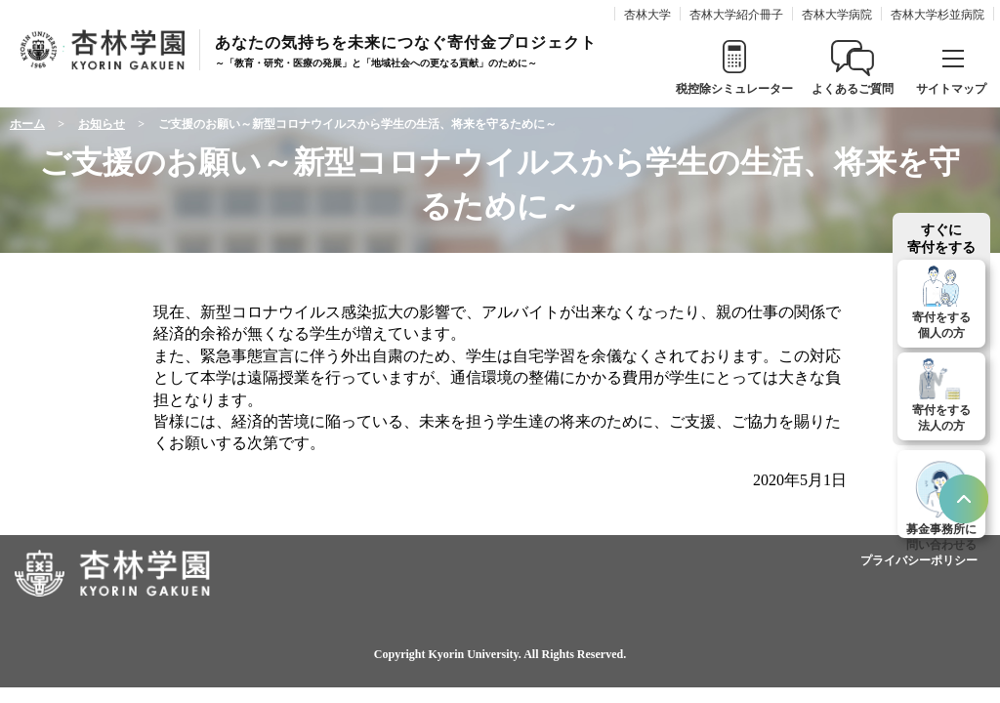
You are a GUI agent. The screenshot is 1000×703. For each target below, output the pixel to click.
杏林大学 (647, 14)
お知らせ (101, 124)
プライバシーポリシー (919, 560)
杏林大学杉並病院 (937, 14)
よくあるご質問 (853, 88)
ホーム (27, 124)
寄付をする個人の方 (941, 325)
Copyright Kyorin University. (447, 654)
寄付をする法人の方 (941, 418)
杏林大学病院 (837, 14)
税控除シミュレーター (734, 88)
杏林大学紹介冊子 (736, 14)
